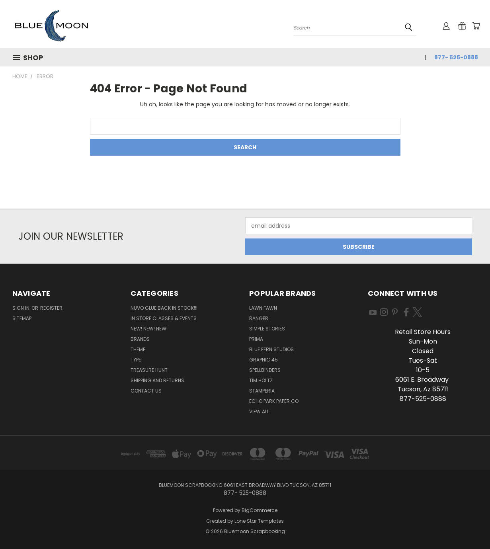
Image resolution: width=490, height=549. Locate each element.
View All (259, 411)
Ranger (258, 318)
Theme (138, 349)
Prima (256, 339)
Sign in (21, 308)
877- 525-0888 (456, 57)
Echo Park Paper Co (274, 401)
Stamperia (262, 390)
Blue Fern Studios (271, 349)
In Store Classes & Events (164, 318)
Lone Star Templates (259, 521)
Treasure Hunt (149, 370)
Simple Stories (267, 328)
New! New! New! (149, 328)
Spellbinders (265, 370)
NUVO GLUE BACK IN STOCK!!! (164, 308)
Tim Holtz (261, 380)
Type (136, 359)
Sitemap (21, 318)
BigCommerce (259, 510)
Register (51, 308)
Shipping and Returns (157, 380)
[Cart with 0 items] (476, 26)
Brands (140, 339)
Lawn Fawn (263, 308)
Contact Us (146, 390)
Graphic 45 (263, 359)
